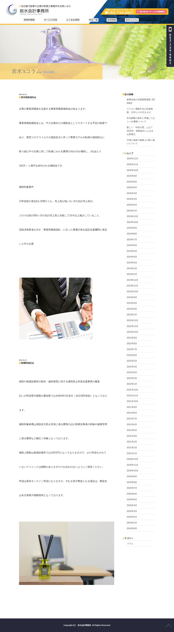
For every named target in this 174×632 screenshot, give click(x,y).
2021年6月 (132, 424)
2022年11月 (132, 326)
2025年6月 (132, 182)
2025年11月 (132, 164)
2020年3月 (132, 511)
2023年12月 (132, 280)
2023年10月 (132, 291)
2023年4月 (132, 303)
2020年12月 (132, 459)
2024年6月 (132, 245)
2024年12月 (132, 216)
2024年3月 (132, 262)
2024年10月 (132, 222)
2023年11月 (132, 286)
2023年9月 (132, 297)
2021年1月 (132, 453)
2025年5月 (132, 187)
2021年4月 (132, 436)
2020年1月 (132, 523)
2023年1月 (132, 314)
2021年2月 (132, 447)
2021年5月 (132, 430)
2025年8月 (132, 176)
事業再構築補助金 (27, 97)
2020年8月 (132, 482)
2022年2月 (132, 378)
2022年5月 (132, 361)
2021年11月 (132, 395)
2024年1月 (132, 274)
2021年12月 (132, 390)
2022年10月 (132, 332)
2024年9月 (132, 228)
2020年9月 (132, 476)
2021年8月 (132, 413)
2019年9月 (132, 528)
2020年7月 (132, 488)
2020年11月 (132, 465)
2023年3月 (132, 309)
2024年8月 (132, 234)
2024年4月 (132, 257)
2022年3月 (132, 372)
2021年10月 (132, 401)
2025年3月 (132, 199)
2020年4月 (132, 505)
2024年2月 (132, 268)
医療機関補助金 (26, 363)
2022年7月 (132, 349)
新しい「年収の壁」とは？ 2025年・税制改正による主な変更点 (141, 130)
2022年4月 (132, 367)
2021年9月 (132, 407)
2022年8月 (132, 343)
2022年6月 (132, 355)
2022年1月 (132, 384)
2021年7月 (132, 418)
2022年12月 (132, 320)
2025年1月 (132, 210)
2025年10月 (132, 170)
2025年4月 (132, 193)
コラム (130, 543)
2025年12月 (132, 158)
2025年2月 (132, 205)
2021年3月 (132, 442)
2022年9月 (132, 338)
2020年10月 (132, 470)
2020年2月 (132, 517)
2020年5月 (132, 499)
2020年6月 (132, 494)
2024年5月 (132, 251)
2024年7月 (132, 239)
